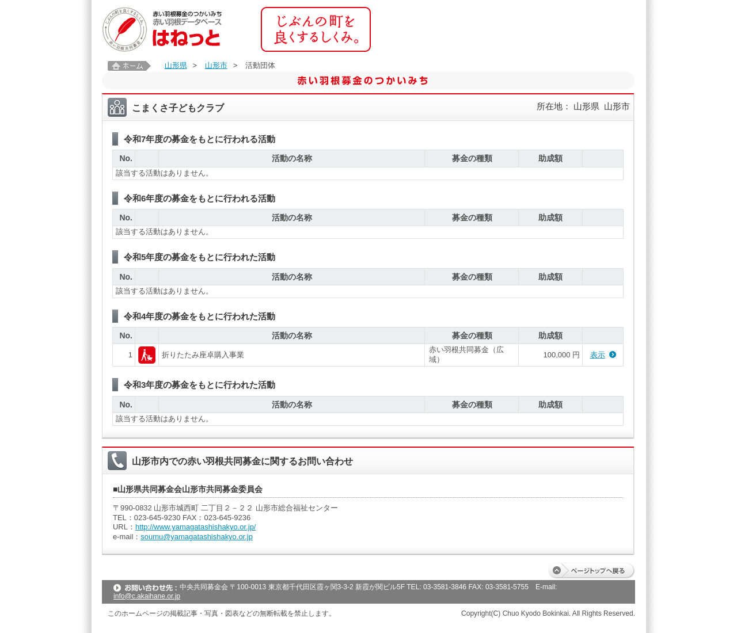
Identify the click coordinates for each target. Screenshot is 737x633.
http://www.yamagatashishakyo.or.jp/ (195, 527)
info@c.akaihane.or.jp (146, 596)
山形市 (216, 65)
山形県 (176, 65)
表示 (597, 354)
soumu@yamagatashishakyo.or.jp (196, 536)
